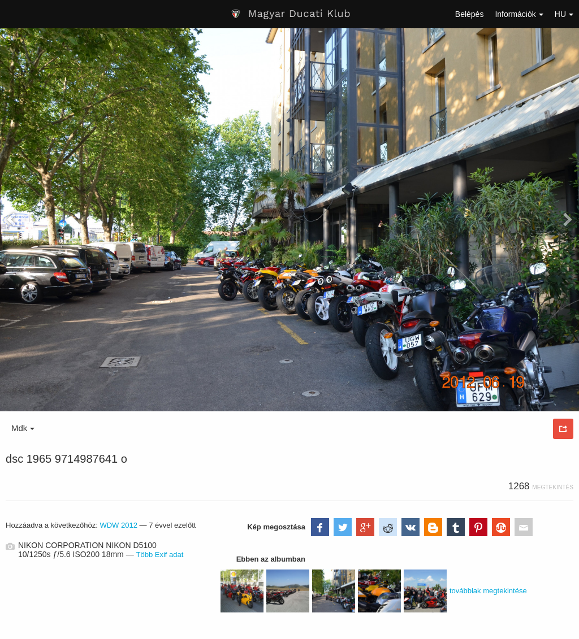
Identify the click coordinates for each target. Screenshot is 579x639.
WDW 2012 (118, 525)
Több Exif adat (160, 554)
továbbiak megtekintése (488, 590)
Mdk (22, 428)
